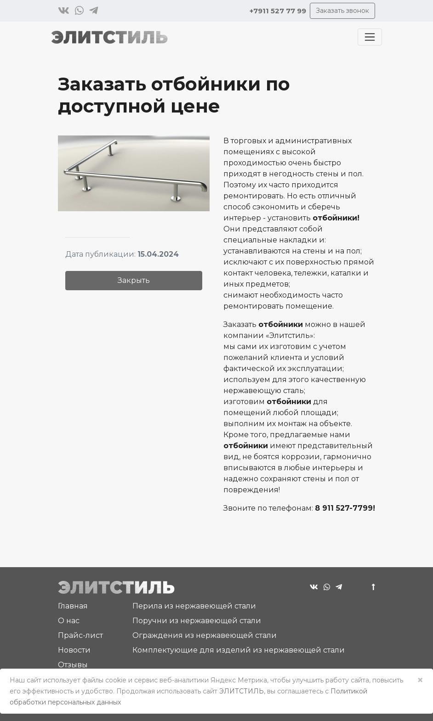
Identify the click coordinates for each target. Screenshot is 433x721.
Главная (73, 606)
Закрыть (134, 280)
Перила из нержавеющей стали (194, 606)
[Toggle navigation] (370, 36)
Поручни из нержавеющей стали (196, 620)
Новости (74, 650)
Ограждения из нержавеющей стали (204, 635)
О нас (69, 620)
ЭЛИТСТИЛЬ (241, 691)
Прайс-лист (80, 635)
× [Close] (420, 680)
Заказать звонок (342, 10)
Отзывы (73, 664)
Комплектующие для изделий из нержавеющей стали (238, 650)
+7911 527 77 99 (278, 10)
